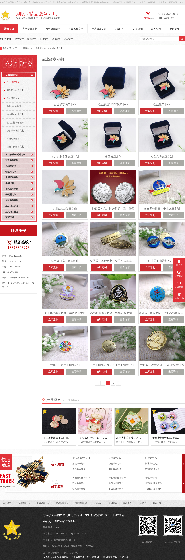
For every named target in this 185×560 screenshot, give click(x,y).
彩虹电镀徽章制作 (117, 478)
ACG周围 (57, 464)
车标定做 (9, 217)
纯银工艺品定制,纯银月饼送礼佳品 (113, 208)
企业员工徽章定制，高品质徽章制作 (162, 365)
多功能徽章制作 (116, 489)
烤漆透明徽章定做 (153, 483)
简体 (181, 2)
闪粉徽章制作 (151, 478)
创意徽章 (19, 39)
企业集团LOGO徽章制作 (113, 104)
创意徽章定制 (11, 200)
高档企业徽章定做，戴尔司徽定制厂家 (113, 312)
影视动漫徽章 (13, 138)
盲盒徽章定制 (29, 28)
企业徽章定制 (56, 48)
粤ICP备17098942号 (66, 521)
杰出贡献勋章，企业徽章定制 (162, 208)
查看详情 (76, 111)
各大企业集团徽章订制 (65, 156)
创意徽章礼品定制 (15, 130)
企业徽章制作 (161, 104)
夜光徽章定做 (78, 483)
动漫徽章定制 (76, 28)
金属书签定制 (11, 177)
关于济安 (162, 2)
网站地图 (173, 2)
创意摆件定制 (11, 189)
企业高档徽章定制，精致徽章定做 (65, 312)
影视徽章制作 (78, 469)
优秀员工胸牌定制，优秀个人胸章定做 (113, 260)
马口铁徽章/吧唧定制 (15, 154)
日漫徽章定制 (115, 458)
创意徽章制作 (52, 28)
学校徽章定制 (13, 98)
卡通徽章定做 (151, 463)
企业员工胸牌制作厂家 (162, 260)
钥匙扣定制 (10, 172)
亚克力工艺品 (11, 212)
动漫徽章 (56, 39)
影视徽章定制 (62, 503)
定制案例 (138, 28)
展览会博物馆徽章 (15, 122)
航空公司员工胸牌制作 (65, 260)
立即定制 (53, 111)
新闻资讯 (156, 28)
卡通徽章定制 (99, 28)
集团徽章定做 (113, 156)
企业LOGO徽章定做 (65, 208)
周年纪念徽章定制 (15, 90)
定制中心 (120, 28)
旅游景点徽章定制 (15, 114)
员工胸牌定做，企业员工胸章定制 (113, 365)
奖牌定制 (9, 183)
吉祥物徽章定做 (152, 469)
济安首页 (9, 28)
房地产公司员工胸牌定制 (65, 365)
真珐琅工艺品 (11, 206)
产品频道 (25, 48)
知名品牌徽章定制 (162, 156)
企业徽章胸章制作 (65, 104)
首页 (14, 48)
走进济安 (174, 28)
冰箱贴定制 (10, 166)
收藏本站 (141, 2)
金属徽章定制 (40, 48)
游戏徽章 (31, 39)
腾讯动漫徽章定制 (81, 458)
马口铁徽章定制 (116, 483)
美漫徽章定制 (151, 458)
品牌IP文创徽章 (14, 106)
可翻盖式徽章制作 (81, 478)
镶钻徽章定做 (78, 489)
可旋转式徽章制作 (153, 489)
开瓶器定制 (10, 194)
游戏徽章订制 (78, 463)
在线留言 (152, 2)
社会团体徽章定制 (15, 146)
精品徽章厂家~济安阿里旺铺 (123, 2)
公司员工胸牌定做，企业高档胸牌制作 (162, 312)
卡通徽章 (44, 39)
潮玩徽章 (68, 39)
